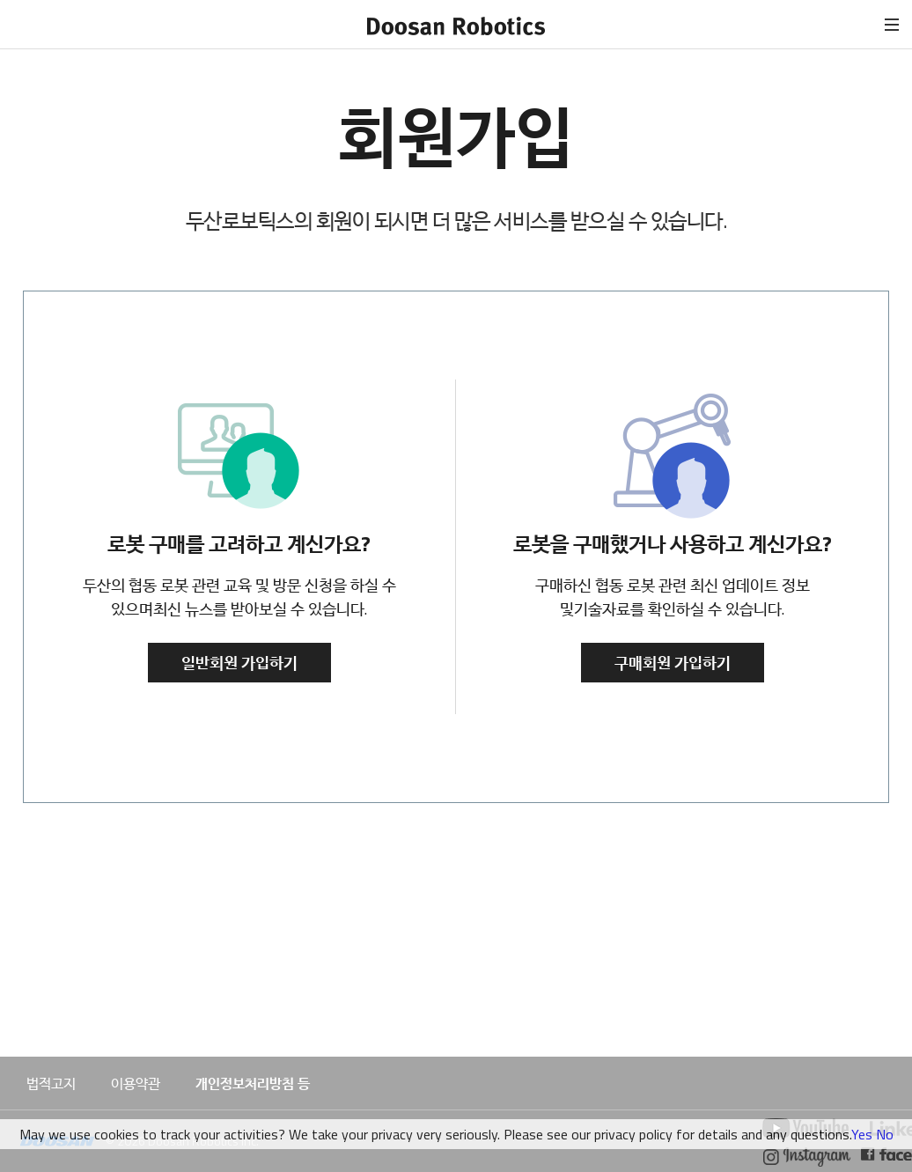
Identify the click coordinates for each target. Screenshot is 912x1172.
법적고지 (51, 1083)
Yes (861, 1134)
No (885, 1134)
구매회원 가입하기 (672, 662)
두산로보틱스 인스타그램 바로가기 (807, 1157)
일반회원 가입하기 (239, 662)
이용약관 (135, 1083)
